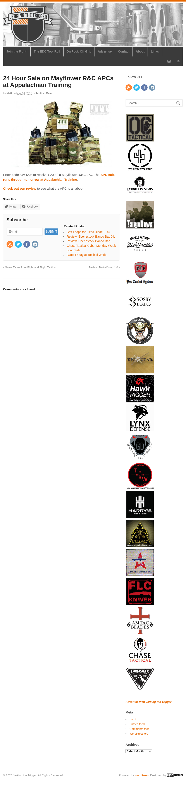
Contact (123, 51)
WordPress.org (138, 733)
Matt (9, 93)
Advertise (105, 51)
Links (155, 51)
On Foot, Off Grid (79, 51)
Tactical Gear (44, 93)
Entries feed (137, 724)
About (140, 51)
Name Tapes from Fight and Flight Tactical (29, 267)
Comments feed (139, 728)
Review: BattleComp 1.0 (104, 267)
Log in (133, 719)
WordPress (142, 775)
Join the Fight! (16, 51)
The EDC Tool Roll (47, 51)
